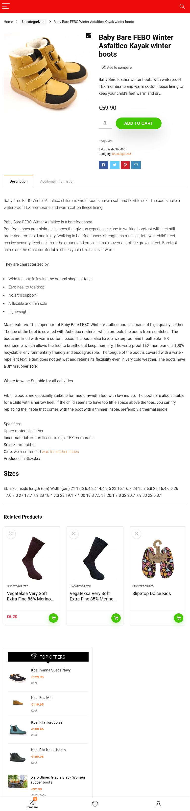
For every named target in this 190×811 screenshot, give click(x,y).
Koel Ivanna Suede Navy (51, 670)
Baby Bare (106, 141)
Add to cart (138, 123)
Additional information (57, 181)
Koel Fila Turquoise (46, 722)
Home (8, 22)
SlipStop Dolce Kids (151, 593)
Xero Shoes (38, 795)
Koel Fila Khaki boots (48, 750)
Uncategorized (33, 22)
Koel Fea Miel (42, 697)
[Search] (182, 6)
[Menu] (6, 6)
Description (18, 181)
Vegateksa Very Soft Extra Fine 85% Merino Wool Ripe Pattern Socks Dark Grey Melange (94, 601)
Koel (34, 683)
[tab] (18, 181)
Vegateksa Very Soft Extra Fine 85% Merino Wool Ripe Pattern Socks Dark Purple (31, 601)
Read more (116, 618)
